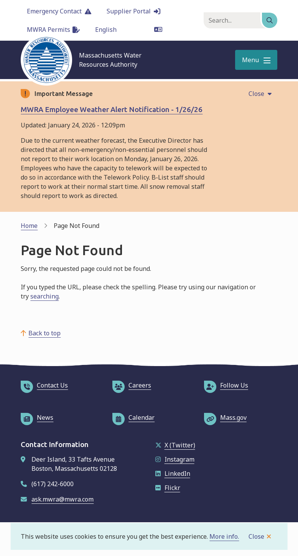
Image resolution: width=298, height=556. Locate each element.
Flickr (167, 487)
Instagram (174, 459)
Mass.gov (225, 417)
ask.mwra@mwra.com (62, 499)
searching (44, 296)
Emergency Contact (59, 11)
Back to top (44, 333)
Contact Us (44, 385)
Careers (131, 385)
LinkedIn (172, 473)
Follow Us (226, 385)
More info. (224, 536)
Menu (250, 60)
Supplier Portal (133, 11)
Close (256, 536)
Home (29, 225)
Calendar (133, 417)
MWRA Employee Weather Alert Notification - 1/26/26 (112, 109)
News (37, 417)
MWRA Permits (53, 29)
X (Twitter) (175, 445)
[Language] (128, 29)
